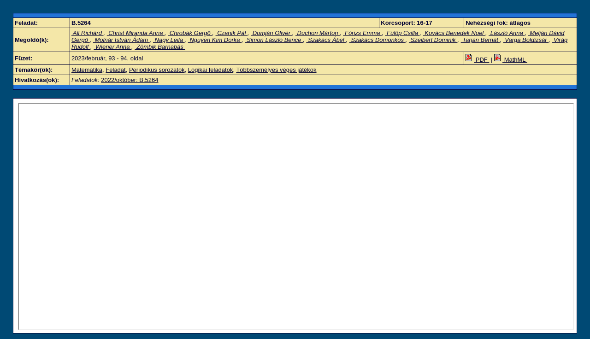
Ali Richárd (87, 32)
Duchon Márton (317, 32)
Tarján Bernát (480, 39)
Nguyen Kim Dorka (215, 39)
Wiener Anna (112, 46)
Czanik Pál (232, 32)
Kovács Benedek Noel (454, 32)
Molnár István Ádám (121, 39)
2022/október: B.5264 (129, 79)
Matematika (86, 69)
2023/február (88, 58)
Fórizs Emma (362, 32)
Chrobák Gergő (190, 32)
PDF (477, 59)
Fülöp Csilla (402, 32)
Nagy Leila (169, 39)
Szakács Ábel (326, 39)
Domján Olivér (271, 32)
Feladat (115, 69)
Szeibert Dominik (433, 39)
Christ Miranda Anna (136, 32)
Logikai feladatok (210, 69)
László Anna (507, 32)
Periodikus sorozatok (157, 69)
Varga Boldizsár (526, 39)
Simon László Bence (274, 39)
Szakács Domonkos (377, 39)
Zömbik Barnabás (160, 46)
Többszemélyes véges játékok (276, 69)
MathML (510, 59)
